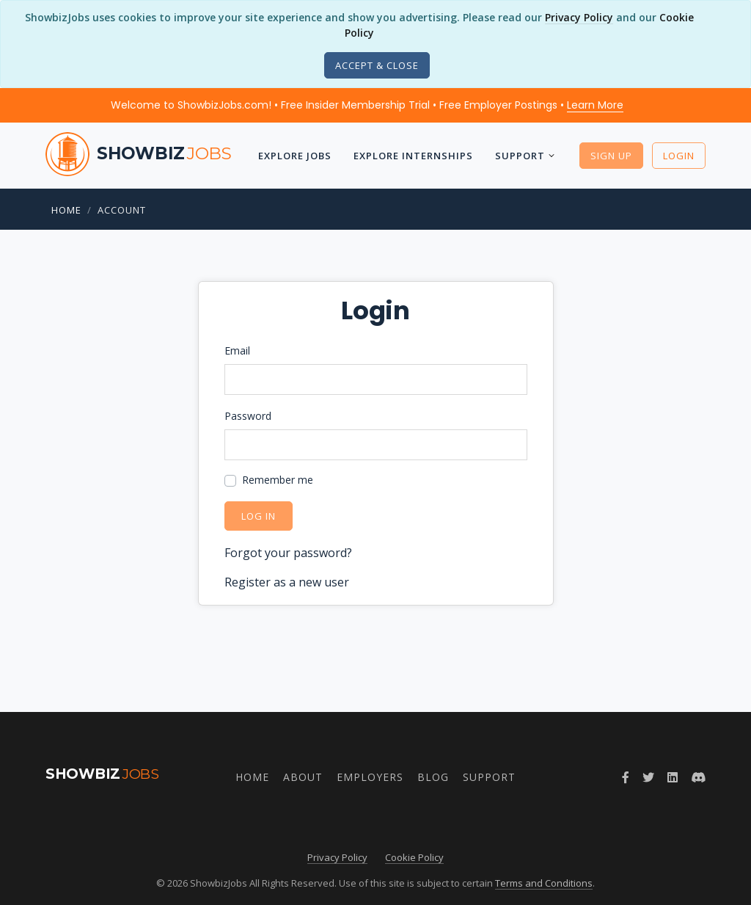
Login (679, 155)
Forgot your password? (288, 553)
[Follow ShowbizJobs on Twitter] (648, 777)
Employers (370, 777)
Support (520, 155)
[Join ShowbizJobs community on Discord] (698, 777)
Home (66, 210)
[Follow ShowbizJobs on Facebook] (625, 777)
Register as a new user (286, 582)
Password (247, 416)
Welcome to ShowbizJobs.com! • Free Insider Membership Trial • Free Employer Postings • (367, 105)
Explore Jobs (294, 155)
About (303, 777)
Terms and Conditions (544, 883)
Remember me (277, 480)
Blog (433, 777)
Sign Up (611, 155)
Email (237, 350)
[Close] (377, 65)
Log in (258, 516)
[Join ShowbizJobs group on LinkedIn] (672, 777)
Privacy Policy (579, 17)
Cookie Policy (414, 857)
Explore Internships (413, 155)
